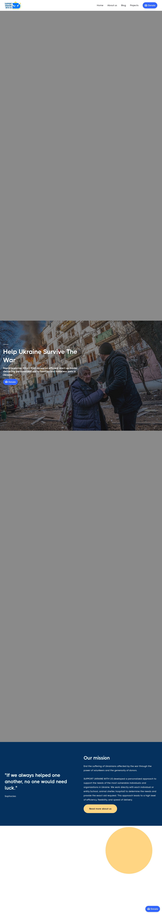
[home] (13, 5)
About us (112, 5)
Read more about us (100, 808)
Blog (123, 5)
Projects (134, 5)
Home (100, 5)
